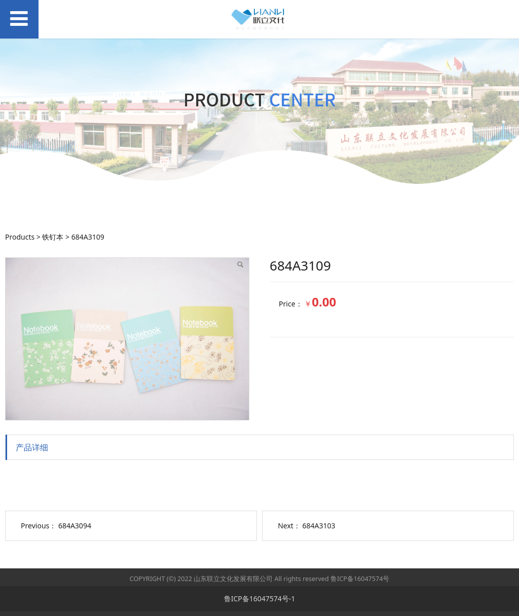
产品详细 (32, 447)
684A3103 (319, 525)
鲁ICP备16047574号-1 (259, 598)
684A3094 (74, 525)
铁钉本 (52, 237)
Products (19, 237)
